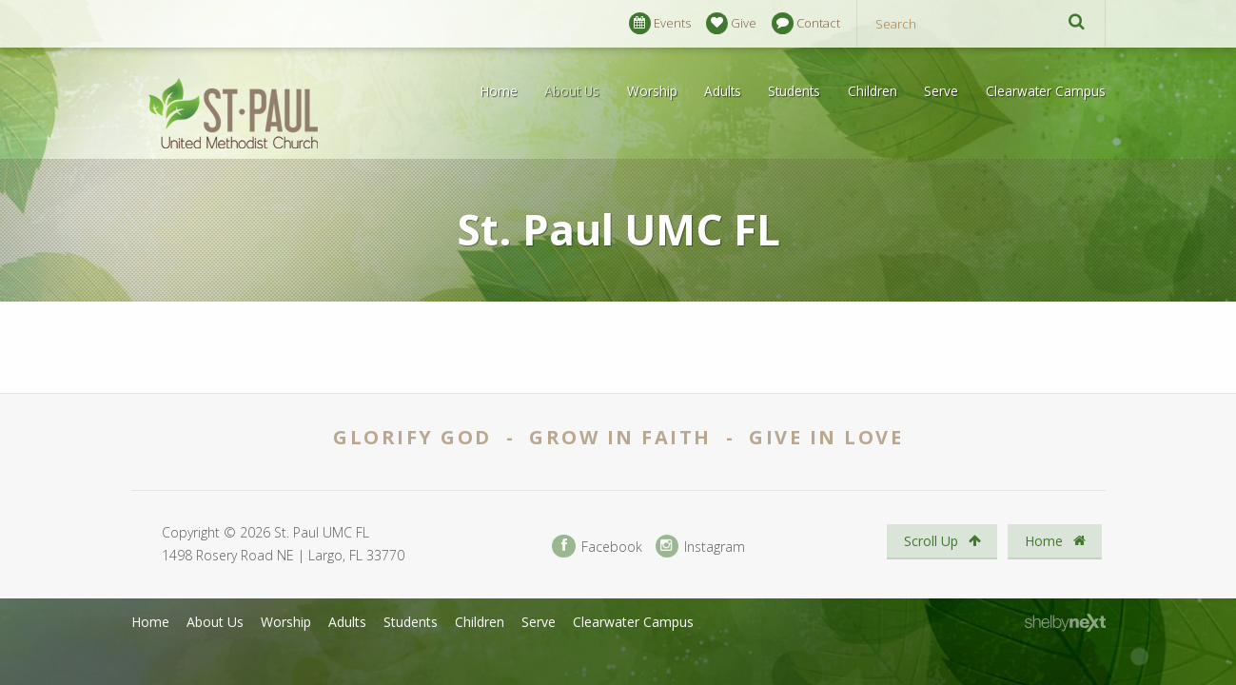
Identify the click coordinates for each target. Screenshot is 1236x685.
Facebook (596, 546)
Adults (722, 91)
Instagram (700, 546)
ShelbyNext (1065, 623)
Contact (806, 23)
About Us (571, 91)
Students (794, 91)
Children (872, 91)
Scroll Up (942, 541)
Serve (941, 91)
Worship (652, 91)
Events (660, 23)
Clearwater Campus (1046, 91)
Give (731, 23)
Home (499, 91)
